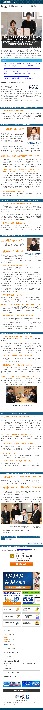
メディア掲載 (7, 656)
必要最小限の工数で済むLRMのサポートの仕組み (16, 71)
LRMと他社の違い (8, 616)
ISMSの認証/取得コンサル (23, 549)
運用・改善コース (10, 644)
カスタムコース (9, 639)
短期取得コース (9, 641)
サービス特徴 (7, 609)
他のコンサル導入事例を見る (35, 543)
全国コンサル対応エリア (11, 652)
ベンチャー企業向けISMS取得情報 (28, 616)
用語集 (5, 666)
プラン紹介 (7, 630)
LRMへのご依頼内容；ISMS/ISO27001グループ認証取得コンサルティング (22, 63)
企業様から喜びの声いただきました (9, 623)
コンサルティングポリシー (11, 672)
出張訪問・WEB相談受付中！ (28, 623)
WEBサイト (28, 530)
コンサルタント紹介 (9, 648)
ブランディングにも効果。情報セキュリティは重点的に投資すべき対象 (21, 78)
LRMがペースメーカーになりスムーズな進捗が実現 (16, 76)
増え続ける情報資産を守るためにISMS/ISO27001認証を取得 (18, 66)
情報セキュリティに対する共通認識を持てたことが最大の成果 (19, 74)
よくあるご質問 (7, 668)
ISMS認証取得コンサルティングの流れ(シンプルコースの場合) (19, 663)
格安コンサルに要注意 (27, 609)
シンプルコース (9, 637)
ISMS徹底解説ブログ (10, 676)
